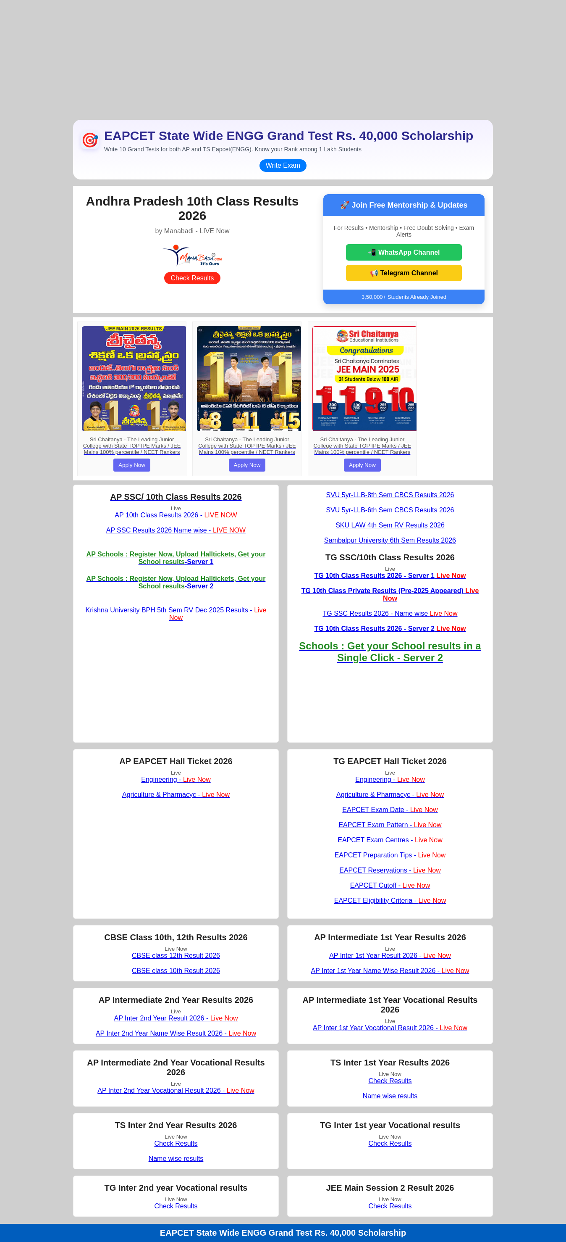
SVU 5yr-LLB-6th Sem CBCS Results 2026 (390, 510)
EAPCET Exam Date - (390, 809)
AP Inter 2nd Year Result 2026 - (176, 1018)
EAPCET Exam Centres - (390, 840)
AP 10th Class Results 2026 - (176, 515)
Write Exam (283, 165)
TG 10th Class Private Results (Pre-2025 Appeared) (390, 594)
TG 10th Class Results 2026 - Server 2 (390, 628)
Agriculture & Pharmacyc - (176, 794)
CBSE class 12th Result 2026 (176, 955)
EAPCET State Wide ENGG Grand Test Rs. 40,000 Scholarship (283, 1232)
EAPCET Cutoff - (390, 885)
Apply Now (131, 465)
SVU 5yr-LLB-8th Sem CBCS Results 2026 (390, 494)
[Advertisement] (283, 59)
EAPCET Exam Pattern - (389, 824)
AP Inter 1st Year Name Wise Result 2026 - (390, 970)
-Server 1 (176, 558)
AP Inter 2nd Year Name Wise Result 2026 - (176, 1033)
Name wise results (390, 1096)
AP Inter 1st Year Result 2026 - (390, 955)
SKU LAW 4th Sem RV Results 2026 (390, 525)
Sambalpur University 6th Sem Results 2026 (390, 540)
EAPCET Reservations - (390, 870)
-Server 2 (176, 582)
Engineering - (175, 779)
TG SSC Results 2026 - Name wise (389, 613)
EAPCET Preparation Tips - (390, 855)
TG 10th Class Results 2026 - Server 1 (390, 575)
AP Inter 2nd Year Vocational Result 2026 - (175, 1090)
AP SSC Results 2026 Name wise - (176, 530)
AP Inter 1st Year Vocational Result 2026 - (390, 1027)
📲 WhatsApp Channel (404, 252)
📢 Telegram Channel (404, 273)
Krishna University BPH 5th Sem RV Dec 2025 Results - (176, 613)
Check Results (192, 278)
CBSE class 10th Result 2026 (176, 970)
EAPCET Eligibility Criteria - (390, 900)
